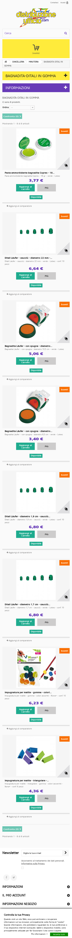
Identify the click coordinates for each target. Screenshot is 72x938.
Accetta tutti (59, 934)
